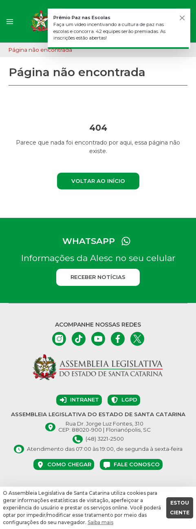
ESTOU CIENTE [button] (179, 508)
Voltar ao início (98, 181)
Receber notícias (98, 277)
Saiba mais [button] (100, 522)
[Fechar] (182, 18)
